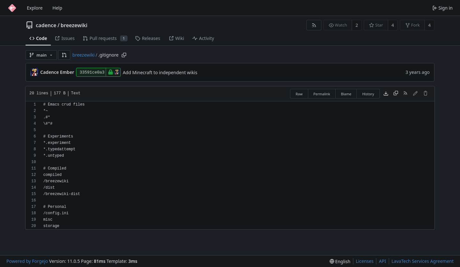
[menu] (340, 261)
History (368, 93)
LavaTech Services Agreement (423, 261)
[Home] (12, 8)
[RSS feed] (313, 25)
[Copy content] (396, 93)
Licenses (365, 261)
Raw (299, 93)
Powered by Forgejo (27, 261)
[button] (64, 55)
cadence (46, 25)
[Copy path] (123, 55)
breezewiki (74, 25)
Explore (34, 8)
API (382, 261)
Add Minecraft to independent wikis (160, 72)
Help (57, 8)
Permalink (321, 93)
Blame (346, 93)
